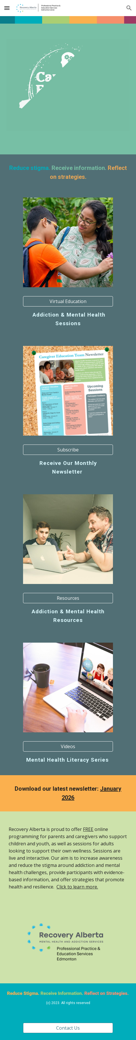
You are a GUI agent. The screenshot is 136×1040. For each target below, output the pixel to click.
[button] (7, 8)
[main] (67, 172)
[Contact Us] (68, 1028)
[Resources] (68, 598)
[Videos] (68, 746)
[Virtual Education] (68, 301)
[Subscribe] (68, 449)
